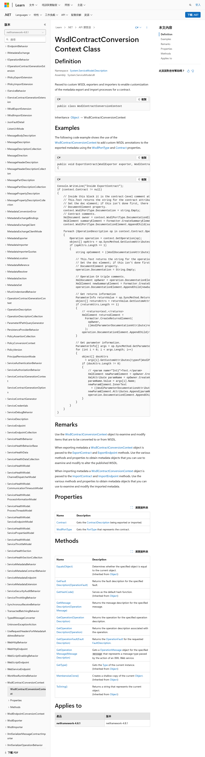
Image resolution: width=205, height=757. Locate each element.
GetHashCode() (65, 592)
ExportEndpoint (107, 452)
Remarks (165, 44)
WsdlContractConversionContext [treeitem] (28, 679)
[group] (102, 166)
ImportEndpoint (108, 476)
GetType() (62, 665)
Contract (121, 147)
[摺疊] (45, 24)
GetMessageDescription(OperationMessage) (69, 606)
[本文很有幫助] (188, 71)
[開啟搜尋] (190, 5)
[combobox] (25, 32)
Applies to (166, 58)
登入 (198, 4)
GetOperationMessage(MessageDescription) (67, 653)
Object (75, 117)
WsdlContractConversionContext (76, 142)
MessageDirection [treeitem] (17, 143)
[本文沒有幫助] (193, 71)
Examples (166, 39)
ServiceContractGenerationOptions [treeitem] (26, 377)
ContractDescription (98, 522)
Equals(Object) (65, 566)
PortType (92, 529)
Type (105, 665)
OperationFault (114, 639)
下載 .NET (193, 15)
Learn (59, 27)
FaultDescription (101, 643)
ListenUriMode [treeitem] (15, 116)
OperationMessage (110, 650)
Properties (166, 48)
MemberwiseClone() (68, 675)
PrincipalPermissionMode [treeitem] (21, 343)
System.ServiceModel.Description (88, 70)
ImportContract (82, 476)
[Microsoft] (6, 5)
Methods (166, 53)
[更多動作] (147, 27)
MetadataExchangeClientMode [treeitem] (24, 218)
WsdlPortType (100, 147)
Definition (166, 34)
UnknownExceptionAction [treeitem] (21, 611)
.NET (70, 27)
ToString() (62, 686)
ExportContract (82, 452)
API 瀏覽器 (85, 27)
